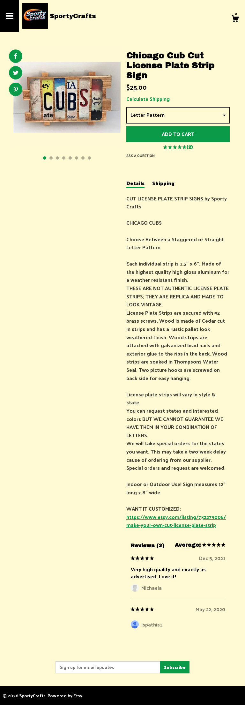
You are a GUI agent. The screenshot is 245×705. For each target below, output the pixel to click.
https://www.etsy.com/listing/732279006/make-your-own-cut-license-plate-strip (176, 521)
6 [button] (76, 158)
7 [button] (83, 158)
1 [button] (44, 158)
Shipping (163, 184)
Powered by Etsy (65, 696)
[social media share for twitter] (16, 74)
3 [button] (57, 158)
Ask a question (140, 155)
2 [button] (51, 158)
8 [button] (89, 158)
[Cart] (235, 19)
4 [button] (63, 158)
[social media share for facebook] (15, 56)
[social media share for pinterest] (16, 90)
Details (135, 184)
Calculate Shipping (148, 98)
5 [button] (70, 158)
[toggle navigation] (9, 16)
